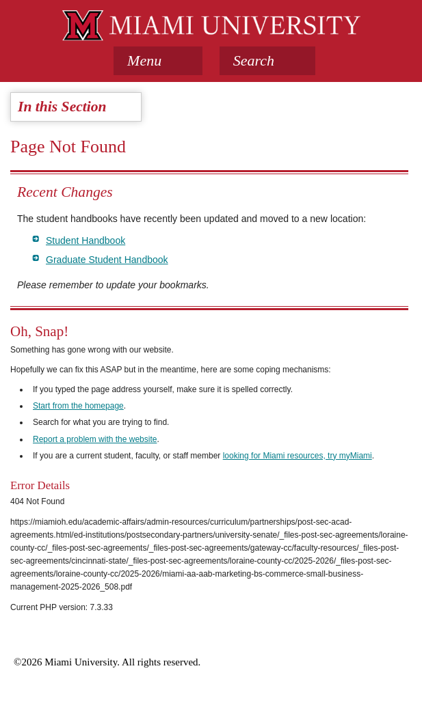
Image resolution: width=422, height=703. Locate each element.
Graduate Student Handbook (107, 259)
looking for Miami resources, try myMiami (297, 455)
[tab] (158, 60)
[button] (267, 60)
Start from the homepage (78, 406)
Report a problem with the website (95, 439)
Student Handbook (85, 240)
